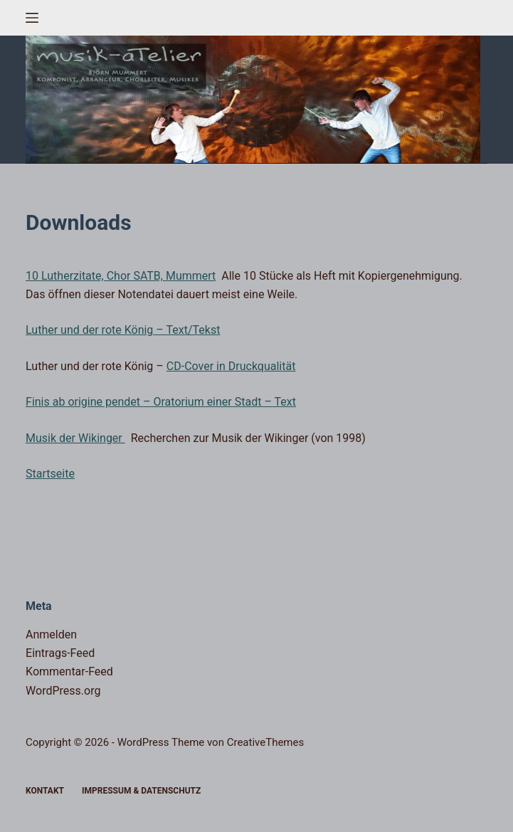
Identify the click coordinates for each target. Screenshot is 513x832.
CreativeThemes (266, 742)
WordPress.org (63, 690)
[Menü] (32, 17)
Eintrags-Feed (60, 653)
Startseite (50, 473)
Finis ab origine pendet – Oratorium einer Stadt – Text (161, 402)
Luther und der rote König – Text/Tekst (123, 330)
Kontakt (45, 791)
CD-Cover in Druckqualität (231, 366)
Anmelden (51, 634)
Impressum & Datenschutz (141, 791)
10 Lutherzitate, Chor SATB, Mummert (121, 276)
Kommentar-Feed (69, 671)
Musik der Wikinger (75, 438)
